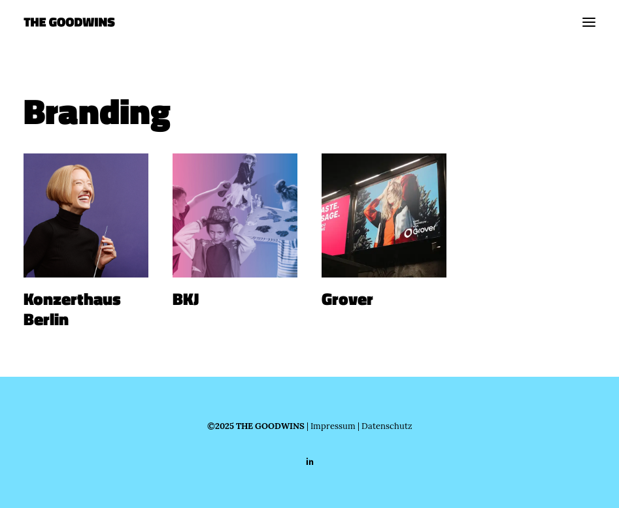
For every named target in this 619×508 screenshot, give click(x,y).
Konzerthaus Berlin (72, 309)
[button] (589, 22)
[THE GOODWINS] (69, 22)
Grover (347, 299)
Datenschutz (386, 426)
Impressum (333, 426)
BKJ (186, 299)
